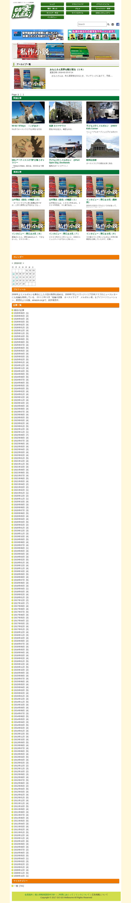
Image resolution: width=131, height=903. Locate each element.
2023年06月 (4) (21, 414)
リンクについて (82, 894)
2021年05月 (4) (21, 481)
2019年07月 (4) (21, 545)
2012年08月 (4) (21, 777)
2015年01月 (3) (21, 696)
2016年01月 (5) (21, 661)
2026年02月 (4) (21, 324)
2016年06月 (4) (21, 647)
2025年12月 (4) (21, 330)
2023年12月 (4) (21, 397)
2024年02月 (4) (21, 391)
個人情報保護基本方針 (45, 894)
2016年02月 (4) (21, 658)
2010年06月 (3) (21, 853)
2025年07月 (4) (21, 345)
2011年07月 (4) (21, 815)
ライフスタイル (77, 13)
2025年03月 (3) (21, 356)
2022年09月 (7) (21, 435)
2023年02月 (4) (21, 423)
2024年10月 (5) (21, 371)
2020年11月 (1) (21, 499)
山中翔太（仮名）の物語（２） (26, 199)
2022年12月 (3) (21, 429)
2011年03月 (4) (21, 826)
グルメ (77, 8)
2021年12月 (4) (21, 461)
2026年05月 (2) (21, 316)
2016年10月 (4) (21, 638)
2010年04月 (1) (21, 858)
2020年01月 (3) (21, 528)
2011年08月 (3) (21, 812)
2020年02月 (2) (21, 525)
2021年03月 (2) (21, 487)
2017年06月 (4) (21, 615)
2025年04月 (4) (21, 353)
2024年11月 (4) (21, 368)
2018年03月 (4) (21, 591)
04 (14, 274)
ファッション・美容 (102, 8)
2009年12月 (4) (21, 870)
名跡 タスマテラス (57, 126)
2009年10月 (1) (21, 876)
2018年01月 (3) (21, 597)
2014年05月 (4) (21, 719)
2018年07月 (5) (21, 580)
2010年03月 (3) (21, 861)
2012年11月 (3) (21, 768)
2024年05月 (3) (21, 385)
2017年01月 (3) (21, 629)
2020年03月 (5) (21, 522)
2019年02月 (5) (21, 559)
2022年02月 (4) (21, 455)
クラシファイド (77, 4)
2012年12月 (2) (21, 765)
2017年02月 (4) (21, 626)
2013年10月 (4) (21, 739)
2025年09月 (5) (21, 339)
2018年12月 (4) (21, 565)
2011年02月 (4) (21, 829)
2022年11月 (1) (21, 432)
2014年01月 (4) (21, 731)
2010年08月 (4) (21, 847)
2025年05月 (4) (21, 351)
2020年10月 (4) (21, 501)
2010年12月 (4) (21, 835)
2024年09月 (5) (21, 374)
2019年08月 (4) (21, 542)
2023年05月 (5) (21, 417)
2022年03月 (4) (21, 452)
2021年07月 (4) (21, 475)
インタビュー (52, 17)
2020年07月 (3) (21, 510)
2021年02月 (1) (21, 490)
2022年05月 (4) (21, 446)
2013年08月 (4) (21, 745)
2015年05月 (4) (21, 684)
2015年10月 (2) (21, 670)
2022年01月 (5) (21, 458)
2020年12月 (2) (21, 496)
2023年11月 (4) (21, 400)
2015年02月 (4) (21, 693)
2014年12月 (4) (21, 699)
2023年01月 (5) (21, 426)
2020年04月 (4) (21, 519)
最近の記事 (19, 310)
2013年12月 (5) (21, 734)
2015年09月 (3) (21, 673)
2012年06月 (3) (21, 783)
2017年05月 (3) (21, 618)
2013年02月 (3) (21, 763)
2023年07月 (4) (21, 412)
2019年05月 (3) (21, 551)
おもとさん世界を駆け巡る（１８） (67, 69)
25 (14, 284)
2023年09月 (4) (21, 406)
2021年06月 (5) (21, 478)
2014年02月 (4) (21, 728)
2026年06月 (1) (21, 313)
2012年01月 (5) (21, 797)
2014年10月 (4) (21, 705)
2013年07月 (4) (21, 748)
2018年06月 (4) (21, 583)
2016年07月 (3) (21, 644)
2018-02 (17, 263)
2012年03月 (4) (21, 792)
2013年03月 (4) (21, 760)
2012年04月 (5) (21, 789)
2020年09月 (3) (21, 504)
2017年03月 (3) (21, 623)
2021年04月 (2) (21, 484)
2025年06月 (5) (21, 348)
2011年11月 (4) (21, 803)
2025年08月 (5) (21, 342)
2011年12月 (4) (21, 800)
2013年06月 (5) (21, 751)
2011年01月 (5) (21, 832)
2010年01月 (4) (21, 867)
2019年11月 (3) (21, 533)
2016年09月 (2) (21, 641)
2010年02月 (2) (21, 864)
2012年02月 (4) (21, 794)
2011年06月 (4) (21, 818)
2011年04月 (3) (21, 823)
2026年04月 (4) (21, 319)
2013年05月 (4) (21, 754)
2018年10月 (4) (21, 571)
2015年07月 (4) (21, 678)
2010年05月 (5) (21, 855)
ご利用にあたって (65, 894)
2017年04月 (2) (21, 620)
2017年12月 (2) (21, 600)
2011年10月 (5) (21, 806)
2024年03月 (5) (21, 388)
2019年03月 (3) (21, 557)
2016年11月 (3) (21, 635)
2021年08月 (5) (21, 472)
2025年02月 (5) (21, 359)
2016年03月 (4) (21, 655)
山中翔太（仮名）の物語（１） (63, 199)
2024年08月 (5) (21, 377)
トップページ (52, 4)
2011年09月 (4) (21, 809)
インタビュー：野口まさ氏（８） (27, 234)
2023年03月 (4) (21, 420)
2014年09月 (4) (21, 707)
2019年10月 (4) (21, 536)
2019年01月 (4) (21, 562)
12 (17, 277)
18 (14, 281)
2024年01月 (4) (21, 394)
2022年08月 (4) (21, 438)
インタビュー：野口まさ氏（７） (64, 234)
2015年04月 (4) (21, 687)
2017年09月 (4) (21, 606)
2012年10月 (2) (21, 771)
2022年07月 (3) (21, 441)
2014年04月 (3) (21, 722)
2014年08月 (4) (21, 710)
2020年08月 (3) (21, 507)
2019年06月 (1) (21, 548)
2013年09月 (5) (21, 742)
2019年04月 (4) (21, 554)
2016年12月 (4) (21, 632)
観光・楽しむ (52, 8)
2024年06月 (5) (21, 383)
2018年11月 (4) (21, 568)
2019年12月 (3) (21, 530)
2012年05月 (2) (21, 786)
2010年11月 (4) (21, 838)
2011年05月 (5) (21, 821)
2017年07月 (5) (21, 612)
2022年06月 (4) (21, 443)
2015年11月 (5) (21, 667)
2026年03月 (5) (21, 322)
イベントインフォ (102, 4)
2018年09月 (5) (21, 574)
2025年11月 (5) (21, 333)
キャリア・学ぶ (52, 13)
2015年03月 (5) (21, 690)
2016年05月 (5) (21, 649)
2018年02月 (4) (21, 594)
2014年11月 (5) (21, 702)
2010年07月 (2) (21, 850)
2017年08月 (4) (21, 609)
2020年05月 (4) (21, 516)
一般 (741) (19, 886)
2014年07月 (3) (21, 713)
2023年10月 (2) (21, 403)
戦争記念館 (91, 160)
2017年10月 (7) (21, 603)
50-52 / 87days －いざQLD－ (26, 126)
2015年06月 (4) (21, 681)
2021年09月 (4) (21, 470)
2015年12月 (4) (21, 664)
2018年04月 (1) (21, 588)
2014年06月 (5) (21, 716)
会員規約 (29, 894)
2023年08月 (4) (21, 409)
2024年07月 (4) (21, 380)
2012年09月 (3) (21, 774)
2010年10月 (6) (21, 841)
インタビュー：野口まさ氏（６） (101, 234)
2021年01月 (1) (21, 493)
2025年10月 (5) (21, 336)
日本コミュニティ (102, 13)
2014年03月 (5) (21, 725)
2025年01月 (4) (21, 362)
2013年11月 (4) (21, 736)
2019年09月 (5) (21, 539)
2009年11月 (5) (21, 873)
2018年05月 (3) (21, 586)
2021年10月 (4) (21, 467)
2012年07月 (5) (21, 780)
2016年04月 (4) (21, 652)
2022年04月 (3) (21, 449)
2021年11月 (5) (21, 464)
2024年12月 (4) (21, 365)
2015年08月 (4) (21, 676)
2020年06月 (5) (21, 513)
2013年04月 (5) (21, 757)
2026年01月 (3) (21, 327)
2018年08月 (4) (21, 577)
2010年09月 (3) (21, 844)
